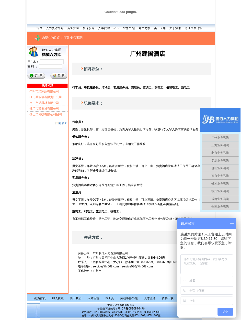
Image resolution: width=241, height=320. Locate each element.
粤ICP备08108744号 (131, 308)
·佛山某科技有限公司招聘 (45, 114)
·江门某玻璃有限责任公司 (45, 97)
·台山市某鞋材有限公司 (44, 103)
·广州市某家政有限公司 (44, 91)
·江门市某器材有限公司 (44, 108)
